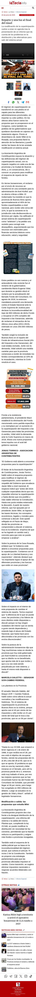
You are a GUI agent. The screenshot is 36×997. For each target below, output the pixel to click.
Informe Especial (21, 12)
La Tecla (11, 12)
